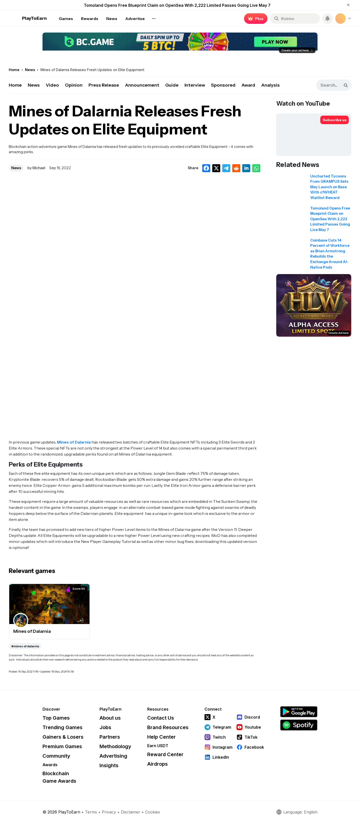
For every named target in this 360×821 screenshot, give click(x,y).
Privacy (109, 811)
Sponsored (223, 85)
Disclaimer (130, 811)
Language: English (297, 812)
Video (52, 85)
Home (15, 85)
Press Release (103, 85)
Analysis (270, 85)
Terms (91, 811)
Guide (171, 85)
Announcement (142, 85)
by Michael (36, 168)
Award (248, 85)
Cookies (152, 811)
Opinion (73, 85)
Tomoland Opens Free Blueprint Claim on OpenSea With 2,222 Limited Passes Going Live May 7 (177, 5)
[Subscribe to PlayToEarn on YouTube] (334, 120)
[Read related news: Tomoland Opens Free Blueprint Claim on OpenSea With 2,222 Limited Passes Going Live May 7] (313, 221)
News (34, 85)
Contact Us (160, 718)
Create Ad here (338, 333)
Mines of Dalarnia (74, 442)
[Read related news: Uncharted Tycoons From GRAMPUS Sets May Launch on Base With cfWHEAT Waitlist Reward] (313, 189)
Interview (194, 85)
